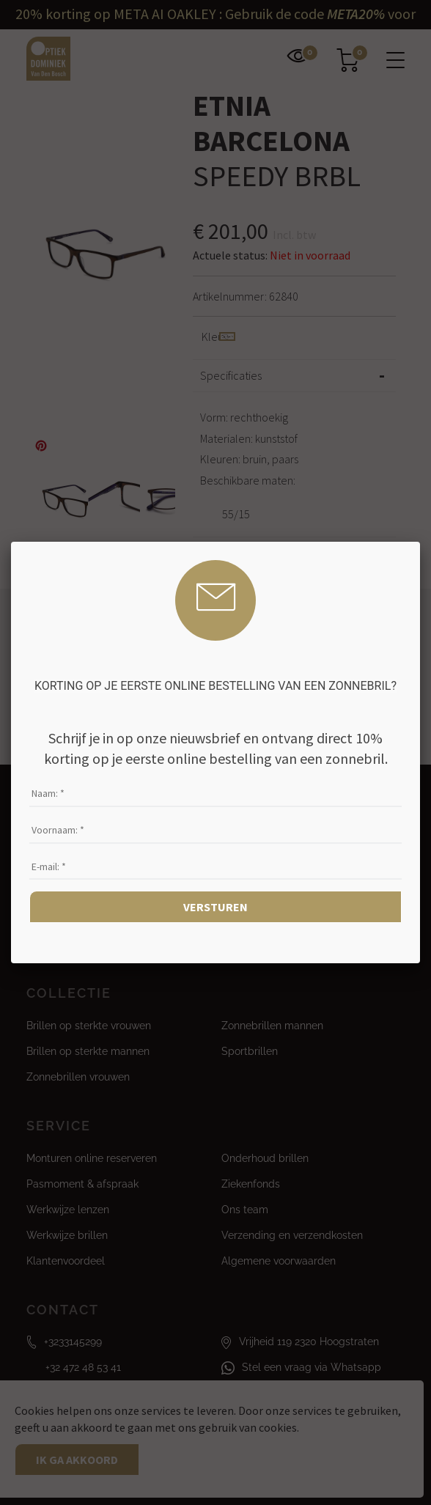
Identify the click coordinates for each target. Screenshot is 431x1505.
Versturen (215, 906)
